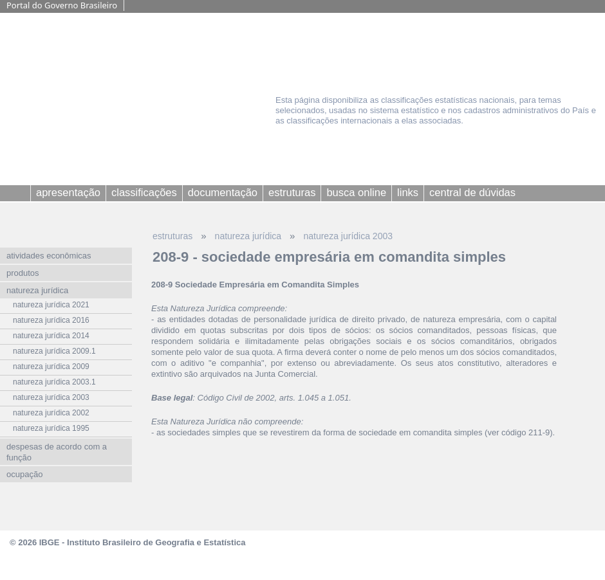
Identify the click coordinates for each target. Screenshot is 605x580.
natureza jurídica (248, 236)
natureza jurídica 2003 (348, 236)
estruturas (172, 236)
